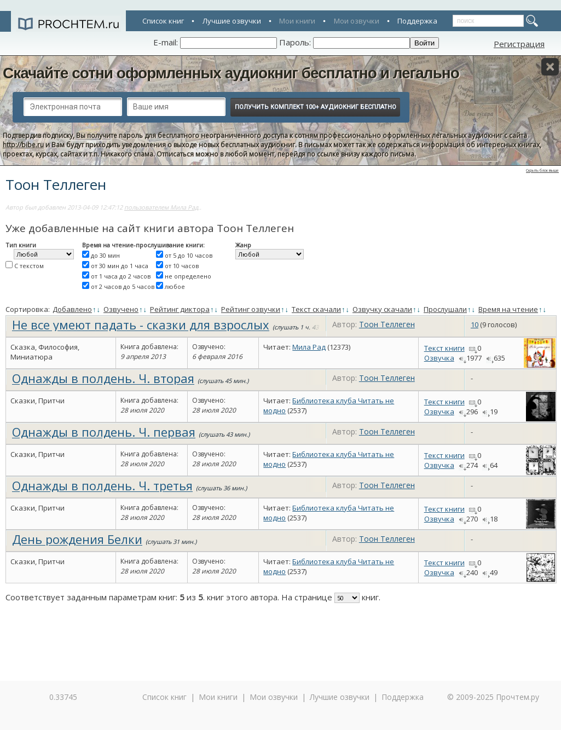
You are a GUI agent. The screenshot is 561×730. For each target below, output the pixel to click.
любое (175, 286)
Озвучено (120, 309)
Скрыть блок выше (542, 170)
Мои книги (297, 21)
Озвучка (439, 358)
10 (474, 324)
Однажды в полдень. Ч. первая (103, 432)
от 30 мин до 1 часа (119, 266)
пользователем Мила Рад (161, 207)
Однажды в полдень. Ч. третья (102, 485)
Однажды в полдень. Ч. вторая (103, 378)
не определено (188, 276)
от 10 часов (182, 266)
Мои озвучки (356, 21)
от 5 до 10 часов (188, 255)
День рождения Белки (77, 539)
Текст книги (444, 348)
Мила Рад (309, 347)
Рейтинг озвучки (250, 309)
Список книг (163, 21)
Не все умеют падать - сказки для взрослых (140, 324)
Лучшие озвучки (232, 21)
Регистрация (519, 43)
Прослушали (445, 309)
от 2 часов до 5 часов (122, 286)
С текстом (29, 266)
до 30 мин (105, 255)
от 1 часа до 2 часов (121, 276)
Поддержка (417, 21)
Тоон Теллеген (387, 324)
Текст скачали (316, 309)
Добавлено (72, 309)
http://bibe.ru (23, 144)
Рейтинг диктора (180, 309)
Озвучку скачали (382, 309)
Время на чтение (508, 309)
